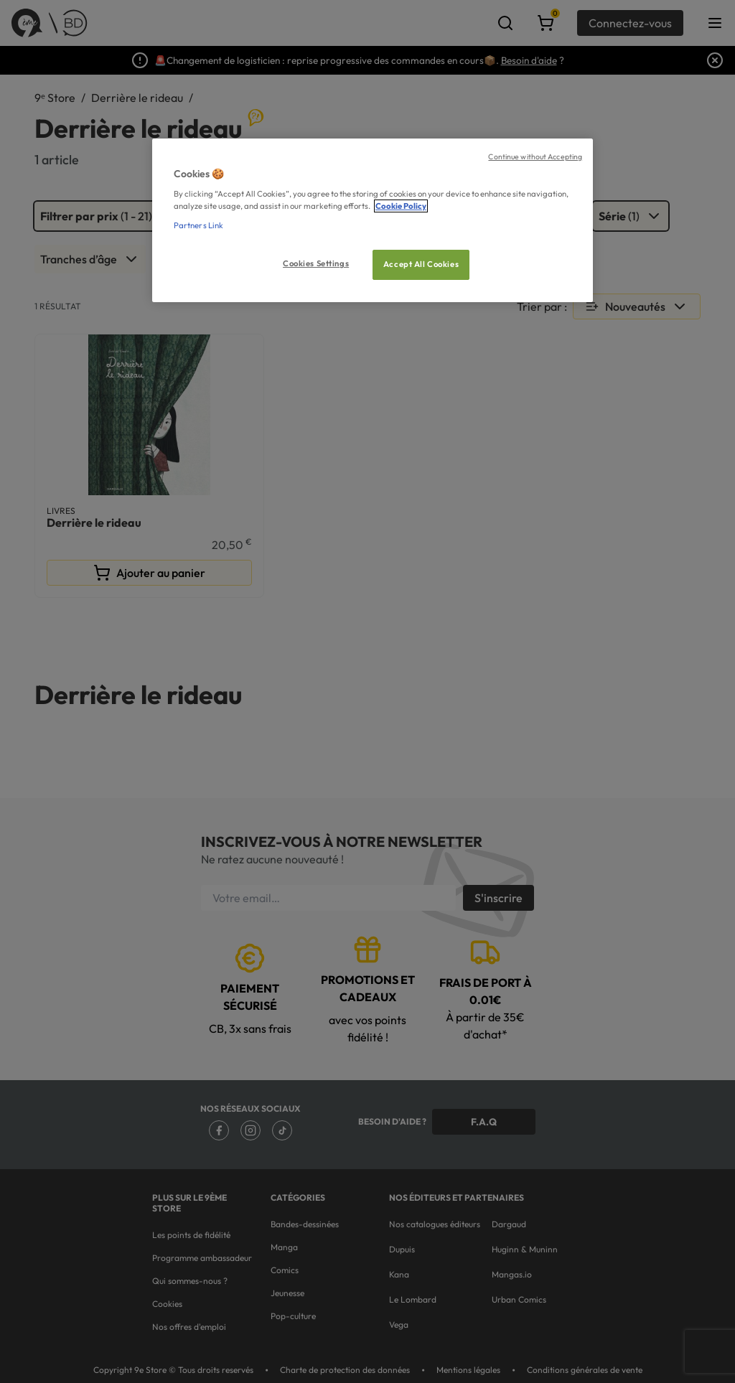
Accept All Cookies (421, 264)
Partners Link (198, 225)
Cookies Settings (316, 263)
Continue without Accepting (535, 156)
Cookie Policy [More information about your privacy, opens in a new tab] (400, 206)
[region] (372, 221)
